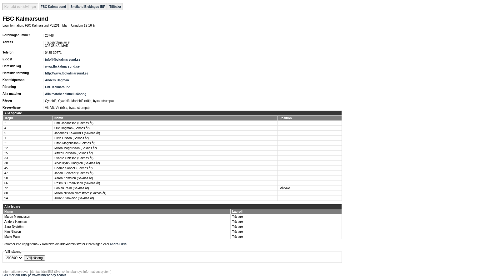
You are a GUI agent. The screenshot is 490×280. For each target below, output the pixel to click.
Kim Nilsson (12, 231)
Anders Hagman (57, 80)
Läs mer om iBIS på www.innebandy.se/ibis (34, 275)
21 (6, 143)
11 (6, 138)
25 (6, 153)
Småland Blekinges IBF (87, 6)
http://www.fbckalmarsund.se (66, 73)
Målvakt (284, 188)
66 (6, 183)
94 (6, 198)
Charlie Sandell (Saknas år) (73, 168)
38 (6, 163)
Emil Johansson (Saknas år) (73, 123)
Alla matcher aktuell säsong (65, 94)
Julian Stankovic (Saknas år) (74, 198)
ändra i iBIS (118, 244)
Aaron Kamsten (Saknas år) (73, 178)
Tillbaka (115, 6)
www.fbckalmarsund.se (62, 66)
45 (6, 168)
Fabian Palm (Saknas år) (71, 188)
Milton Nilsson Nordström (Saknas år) (80, 193)
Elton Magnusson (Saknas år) (75, 143)
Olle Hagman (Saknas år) (72, 128)
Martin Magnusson (17, 216)
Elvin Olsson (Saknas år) (71, 138)
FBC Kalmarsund (53, 6)
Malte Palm (12, 236)
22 (6, 148)
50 (6, 178)
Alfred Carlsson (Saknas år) (73, 153)
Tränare (237, 216)
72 (6, 188)
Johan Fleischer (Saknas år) (73, 173)
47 (6, 173)
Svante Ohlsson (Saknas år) (73, 158)
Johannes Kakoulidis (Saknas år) (77, 133)
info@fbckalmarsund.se (62, 59)
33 (6, 158)
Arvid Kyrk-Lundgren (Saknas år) (77, 163)
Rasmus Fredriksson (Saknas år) (77, 183)
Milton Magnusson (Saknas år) (75, 148)
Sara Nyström (13, 226)
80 (6, 193)
